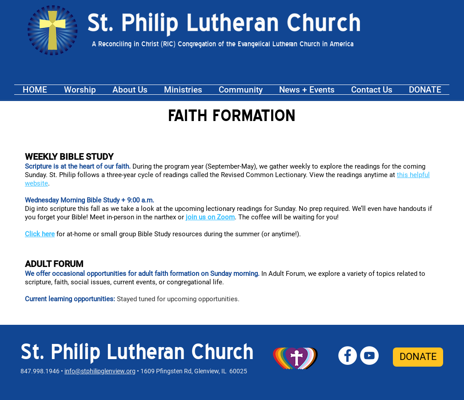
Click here (40, 234)
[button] (80, 89)
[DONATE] (418, 357)
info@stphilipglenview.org (100, 371)
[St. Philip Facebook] (347, 355)
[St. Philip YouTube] (369, 355)
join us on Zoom (210, 217)
